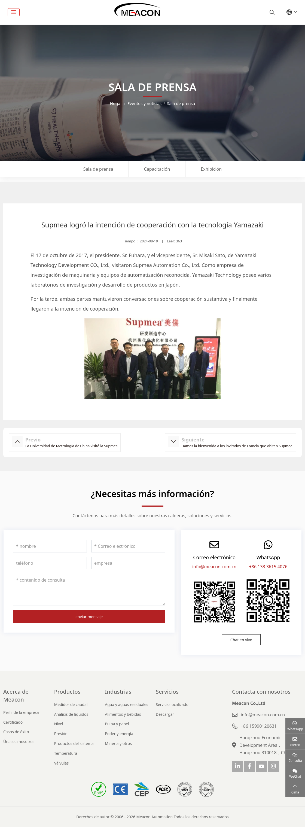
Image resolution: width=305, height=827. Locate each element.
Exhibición (211, 169)
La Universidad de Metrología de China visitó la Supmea (71, 445)
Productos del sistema (74, 743)
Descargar (165, 714)
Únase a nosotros (19, 741)
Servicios (167, 691)
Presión (61, 733)
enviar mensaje (89, 616)
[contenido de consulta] (89, 590)
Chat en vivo (241, 639)
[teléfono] (50, 563)
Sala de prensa (98, 169)
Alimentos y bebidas (123, 714)
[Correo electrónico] (128, 546)
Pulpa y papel (117, 723)
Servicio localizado (172, 704)
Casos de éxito (16, 731)
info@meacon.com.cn (214, 567)
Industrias (118, 691)
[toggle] (14, 12)
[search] (271, 12)
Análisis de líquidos (71, 714)
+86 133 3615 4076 (268, 567)
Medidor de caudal (71, 704)
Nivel (58, 723)
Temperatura (65, 753)
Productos (67, 691)
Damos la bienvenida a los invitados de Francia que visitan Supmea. (237, 445)
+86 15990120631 (259, 726)
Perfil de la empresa (21, 712)
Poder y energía (119, 733)
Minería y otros (118, 743)
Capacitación (157, 169)
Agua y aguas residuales (126, 704)
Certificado (13, 722)
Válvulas (61, 763)
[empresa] (128, 563)
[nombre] (50, 546)
